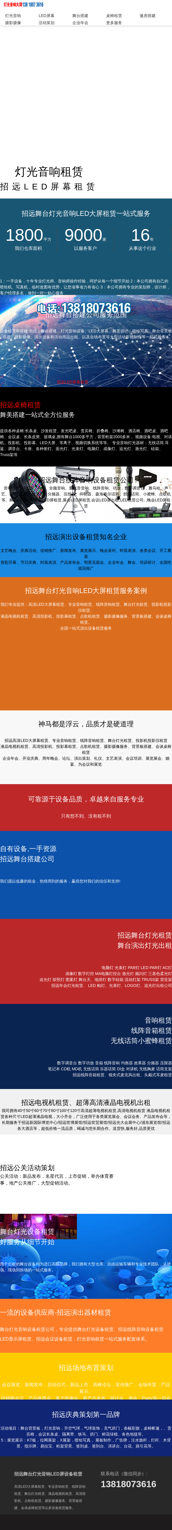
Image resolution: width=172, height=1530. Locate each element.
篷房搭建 (148, 15)
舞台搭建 (80, 15)
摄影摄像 (13, 22)
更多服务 (114, 22)
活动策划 (46, 22)
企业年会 (80, 22)
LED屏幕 (46, 15)
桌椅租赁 (114, 15)
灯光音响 (13, 15)
